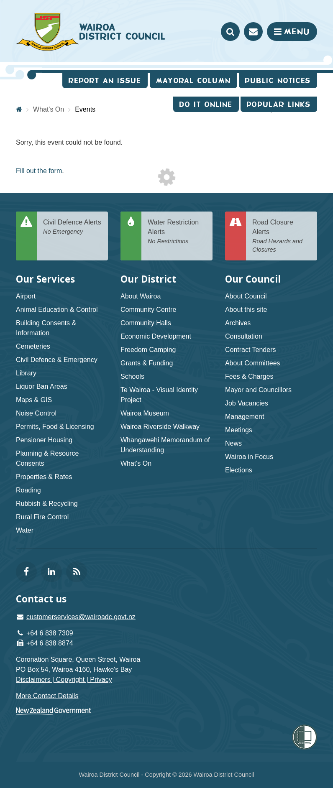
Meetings (238, 430)
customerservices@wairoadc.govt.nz (81, 616)
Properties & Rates (44, 476)
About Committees (252, 363)
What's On (135, 463)
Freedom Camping (148, 349)
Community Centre (148, 309)
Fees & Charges (249, 376)
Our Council (253, 279)
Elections (238, 470)
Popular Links (279, 104)
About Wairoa (140, 296)
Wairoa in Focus (249, 456)
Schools (132, 376)
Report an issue (105, 80)
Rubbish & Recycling (47, 503)
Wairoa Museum (144, 413)
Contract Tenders (250, 349)
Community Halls (145, 322)
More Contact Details (47, 695)
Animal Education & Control (57, 309)
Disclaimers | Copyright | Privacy (64, 679)
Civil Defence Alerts (72, 227)
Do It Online (206, 104)
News (233, 443)
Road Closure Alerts (281, 236)
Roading (28, 490)
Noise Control (36, 413)
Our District (148, 279)
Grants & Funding (146, 363)
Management (244, 416)
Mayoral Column (193, 80)
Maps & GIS (34, 399)
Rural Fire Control (42, 516)
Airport (26, 296)
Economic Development (155, 336)
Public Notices (278, 80)
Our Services (45, 279)
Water (24, 530)
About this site (246, 309)
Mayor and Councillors (258, 389)
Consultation (243, 336)
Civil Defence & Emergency (56, 359)
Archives (238, 322)
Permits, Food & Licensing (55, 426)
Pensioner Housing (44, 440)
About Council (246, 296)
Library (26, 373)
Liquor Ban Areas (41, 386)
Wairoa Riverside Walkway (160, 426)
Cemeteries (33, 346)
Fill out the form (39, 170)
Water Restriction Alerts (177, 232)
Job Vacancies (246, 403)
